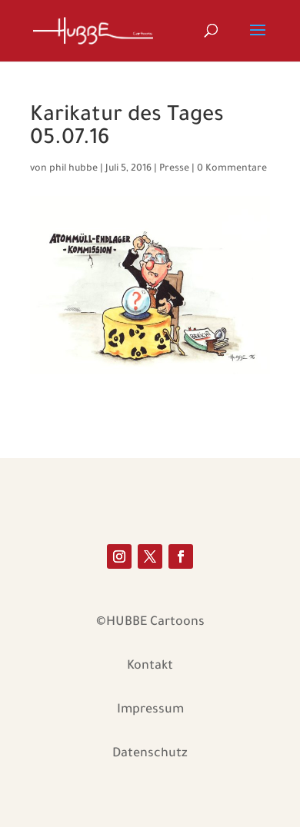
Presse (174, 169)
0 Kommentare (232, 169)
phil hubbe (73, 169)
